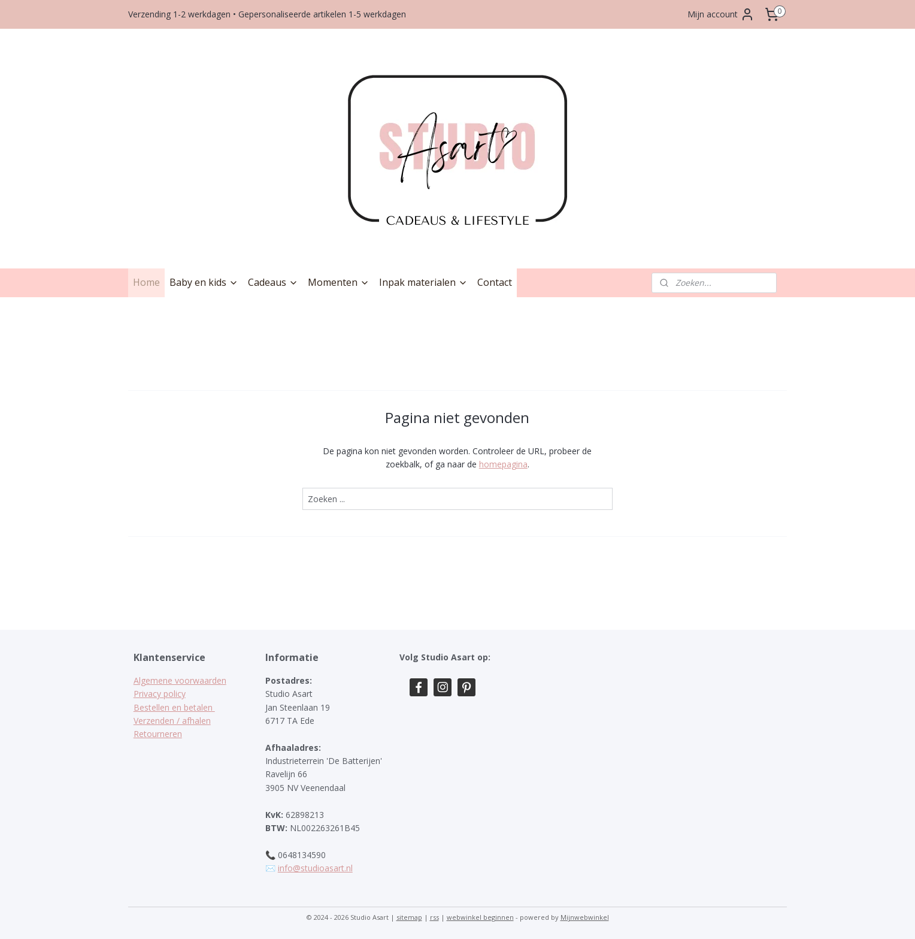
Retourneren (158, 733)
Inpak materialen (423, 282)
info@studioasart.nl (315, 868)
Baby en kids (203, 282)
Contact (494, 282)
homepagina (503, 464)
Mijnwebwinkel (584, 917)
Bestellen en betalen (174, 707)
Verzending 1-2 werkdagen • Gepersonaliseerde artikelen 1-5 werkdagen (267, 14)
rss (434, 917)
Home (146, 282)
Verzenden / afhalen (172, 720)
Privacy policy (160, 693)
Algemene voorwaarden (180, 680)
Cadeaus (273, 282)
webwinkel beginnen (480, 917)
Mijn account (721, 14)
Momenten (338, 282)
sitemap (409, 917)
